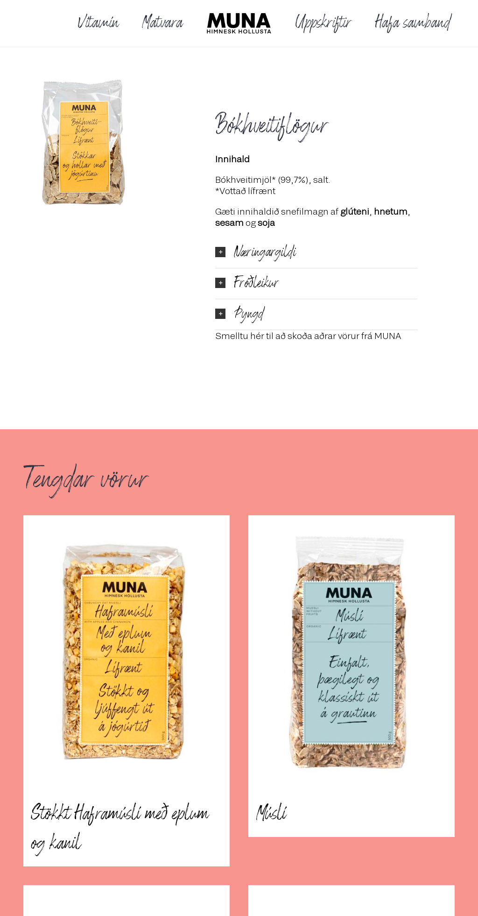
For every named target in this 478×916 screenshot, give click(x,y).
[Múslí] (351, 653)
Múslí (271, 814)
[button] (316, 253)
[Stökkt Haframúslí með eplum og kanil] (126, 653)
